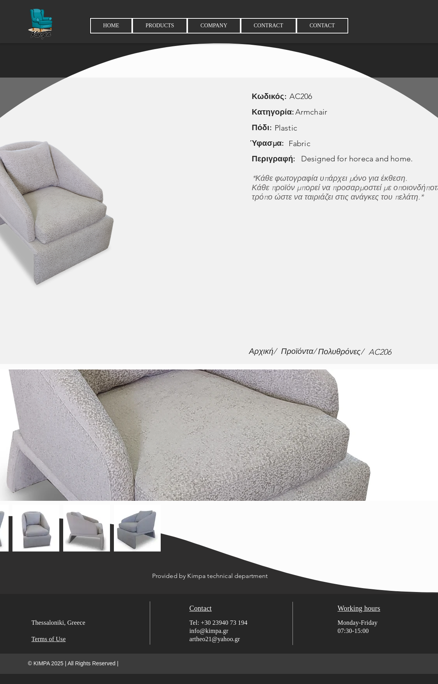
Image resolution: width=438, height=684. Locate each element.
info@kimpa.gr (209, 630)
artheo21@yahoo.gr (215, 639)
